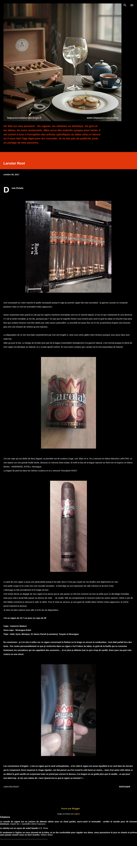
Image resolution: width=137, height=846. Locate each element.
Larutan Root (11, 787)
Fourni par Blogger (68, 808)
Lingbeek (76, 814)
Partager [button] (124, 787)
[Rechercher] (125, 5)
